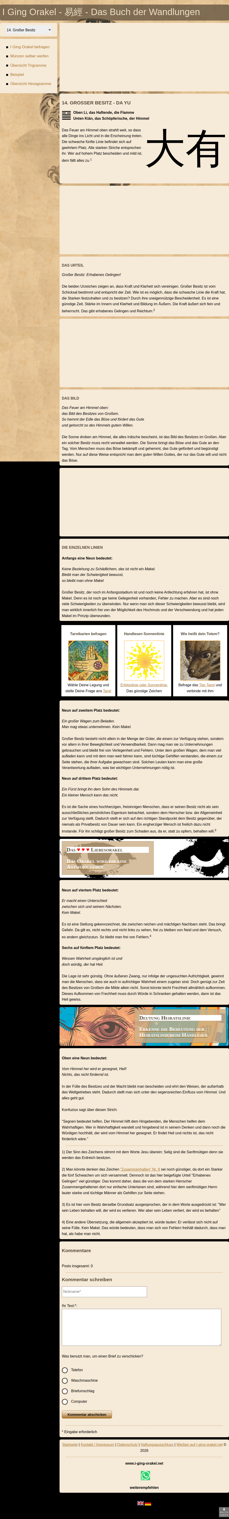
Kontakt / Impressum (97, 1445)
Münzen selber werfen (27, 57)
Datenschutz (127, 1445)
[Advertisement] (144, 57)
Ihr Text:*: (69, 1306)
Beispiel (15, 75)
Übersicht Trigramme (26, 66)
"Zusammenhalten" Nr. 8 (140, 1169)
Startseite (70, 1445)
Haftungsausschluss (157, 1445)
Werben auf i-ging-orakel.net (199, 1445)
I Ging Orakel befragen (28, 47)
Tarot (107, 691)
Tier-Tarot (207, 685)
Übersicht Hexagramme (28, 84)
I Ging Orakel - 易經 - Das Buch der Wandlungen (101, 13)
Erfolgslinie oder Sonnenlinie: (144, 685)
